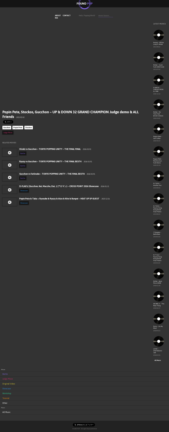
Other (4, 403)
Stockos (28, 128)
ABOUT (58, 15)
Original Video (8, 384)
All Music (157, 360)
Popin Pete (17, 128)
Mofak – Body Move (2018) (157, 282)
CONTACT (67, 15)
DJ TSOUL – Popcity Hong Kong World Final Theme (157, 209)
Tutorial (5, 398)
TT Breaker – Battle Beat (157, 233)
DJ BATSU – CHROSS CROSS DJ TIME (158, 89)
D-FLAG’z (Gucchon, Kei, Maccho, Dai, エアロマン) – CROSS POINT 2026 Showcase (64, 186)
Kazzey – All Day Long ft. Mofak (158, 43)
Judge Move (7, 133)
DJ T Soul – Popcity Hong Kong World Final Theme (157, 257)
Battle (22, 153)
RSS (56, 18)
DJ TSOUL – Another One (157, 184)
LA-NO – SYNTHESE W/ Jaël (157, 350)
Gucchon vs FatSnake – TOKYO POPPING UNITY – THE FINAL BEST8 (57, 174)
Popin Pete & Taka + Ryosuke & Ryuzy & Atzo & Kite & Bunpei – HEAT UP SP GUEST (64, 198)
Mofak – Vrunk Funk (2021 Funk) (158, 66)
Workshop (6, 393)
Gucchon (6, 128)
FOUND (85, 3)
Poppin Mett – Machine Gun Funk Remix (157, 161)
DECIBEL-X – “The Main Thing (158, 304)
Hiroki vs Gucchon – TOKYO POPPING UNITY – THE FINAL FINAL (55, 149)
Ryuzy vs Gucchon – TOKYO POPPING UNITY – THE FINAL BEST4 (55, 161)
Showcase (24, 191)
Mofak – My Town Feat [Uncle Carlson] (158, 114)
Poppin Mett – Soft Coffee (157, 137)
